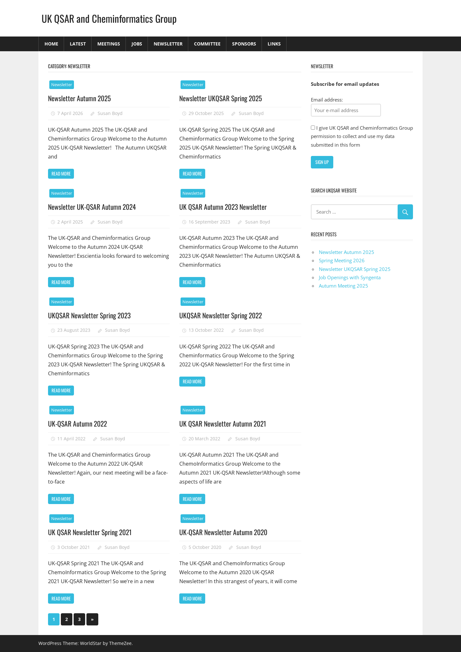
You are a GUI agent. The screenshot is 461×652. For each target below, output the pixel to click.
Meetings (108, 44)
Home (51, 44)
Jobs (137, 44)
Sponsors (244, 44)
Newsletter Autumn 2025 (80, 98)
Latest (78, 44)
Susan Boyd (110, 113)
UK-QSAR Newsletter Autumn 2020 (224, 532)
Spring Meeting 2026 (342, 260)
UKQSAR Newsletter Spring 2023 (90, 315)
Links (274, 44)
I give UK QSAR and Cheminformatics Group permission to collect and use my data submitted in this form (362, 136)
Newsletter (168, 44)
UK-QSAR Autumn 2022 (78, 423)
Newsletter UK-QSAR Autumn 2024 (93, 206)
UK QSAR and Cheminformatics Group (111, 18)
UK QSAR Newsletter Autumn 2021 (223, 423)
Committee (207, 44)
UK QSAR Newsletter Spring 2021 (90, 532)
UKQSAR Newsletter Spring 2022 (221, 315)
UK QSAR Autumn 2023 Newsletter (224, 206)
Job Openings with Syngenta (350, 277)
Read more (61, 173)
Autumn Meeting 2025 (343, 285)
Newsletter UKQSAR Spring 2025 (221, 98)
